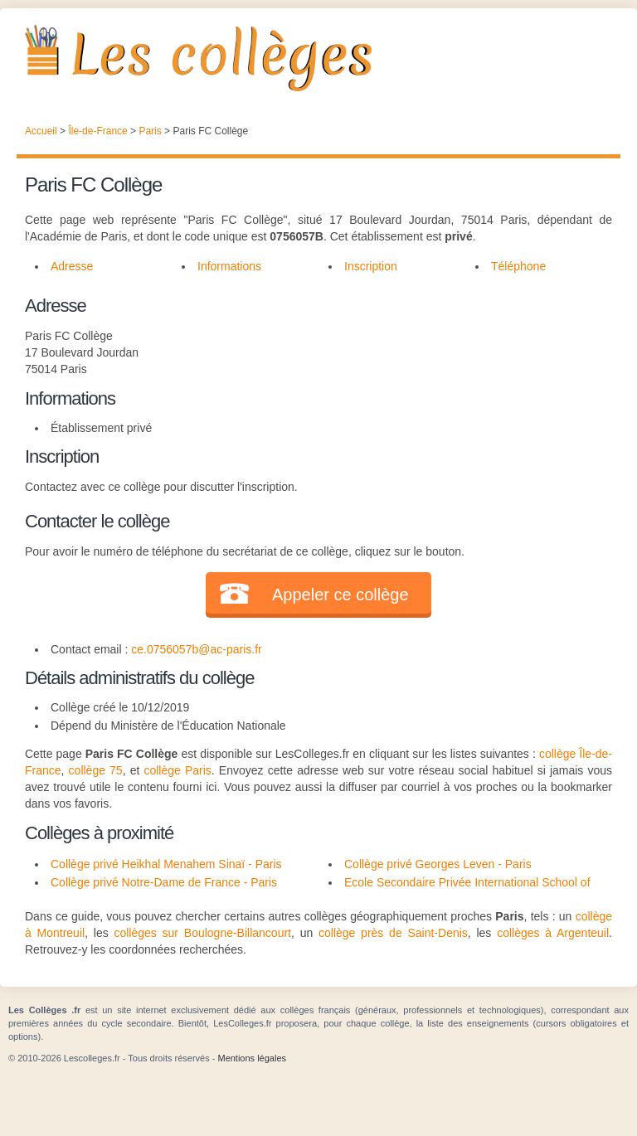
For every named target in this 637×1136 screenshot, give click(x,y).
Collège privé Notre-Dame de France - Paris (164, 882)
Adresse (72, 266)
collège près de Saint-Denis (393, 932)
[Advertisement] (457, 395)
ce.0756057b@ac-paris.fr (196, 649)
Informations (229, 266)
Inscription (370, 266)
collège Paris (177, 770)
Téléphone (518, 266)
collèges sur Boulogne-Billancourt (202, 932)
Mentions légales (251, 1058)
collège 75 (96, 770)
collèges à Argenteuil (553, 932)
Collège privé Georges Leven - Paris (438, 864)
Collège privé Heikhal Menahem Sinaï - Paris (166, 864)
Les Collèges (318, 58)
